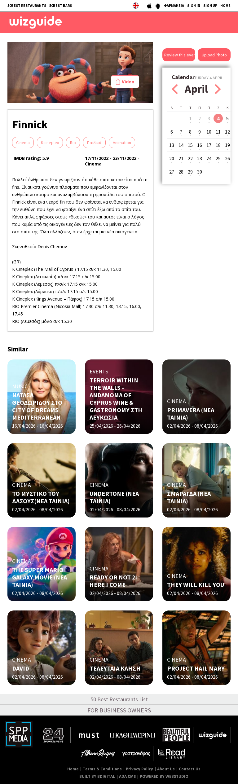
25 (218, 158)
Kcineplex (50, 142)
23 (199, 158)
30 (199, 172)
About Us (166, 769)
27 (171, 172)
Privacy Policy (139, 769)
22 (190, 158)
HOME (225, 5)
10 (208, 132)
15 (190, 145)
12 (227, 132)
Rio (73, 142)
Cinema (23, 142)
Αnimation (122, 142)
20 (171, 158)
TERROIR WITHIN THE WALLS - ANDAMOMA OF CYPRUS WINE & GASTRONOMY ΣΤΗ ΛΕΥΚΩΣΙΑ (116, 398)
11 (218, 132)
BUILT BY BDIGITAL (97, 776)
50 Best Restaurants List (119, 699)
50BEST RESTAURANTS (26, 5)
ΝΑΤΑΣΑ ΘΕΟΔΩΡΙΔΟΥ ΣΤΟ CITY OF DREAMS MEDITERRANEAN (37, 406)
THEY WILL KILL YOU (195, 584)
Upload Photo (214, 55)
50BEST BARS (60, 5)
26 (227, 158)
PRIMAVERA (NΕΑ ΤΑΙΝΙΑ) (190, 413)
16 (199, 145)
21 (180, 158)
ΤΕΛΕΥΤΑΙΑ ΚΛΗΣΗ (115, 668)
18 (218, 145)
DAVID (20, 668)
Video (128, 81)
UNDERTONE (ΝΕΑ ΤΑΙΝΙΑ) (114, 497)
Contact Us (190, 769)
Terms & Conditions (102, 769)
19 (227, 145)
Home (73, 769)
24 (208, 158)
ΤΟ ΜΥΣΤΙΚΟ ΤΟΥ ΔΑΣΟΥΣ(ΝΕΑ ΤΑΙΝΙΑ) (41, 497)
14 (180, 145)
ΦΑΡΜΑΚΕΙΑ (174, 5)
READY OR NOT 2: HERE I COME (113, 580)
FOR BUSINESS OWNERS (119, 710)
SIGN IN (193, 5)
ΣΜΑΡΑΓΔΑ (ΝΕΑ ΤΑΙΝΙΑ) (189, 497)
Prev (175, 89)
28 (180, 172)
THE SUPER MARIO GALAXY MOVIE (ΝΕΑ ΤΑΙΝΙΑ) (39, 577)
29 (190, 172)
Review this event (179, 55)
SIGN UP (210, 5)
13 (171, 145)
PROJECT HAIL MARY (196, 668)
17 (208, 145)
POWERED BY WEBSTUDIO (164, 776)
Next (218, 89)
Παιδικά (94, 142)
